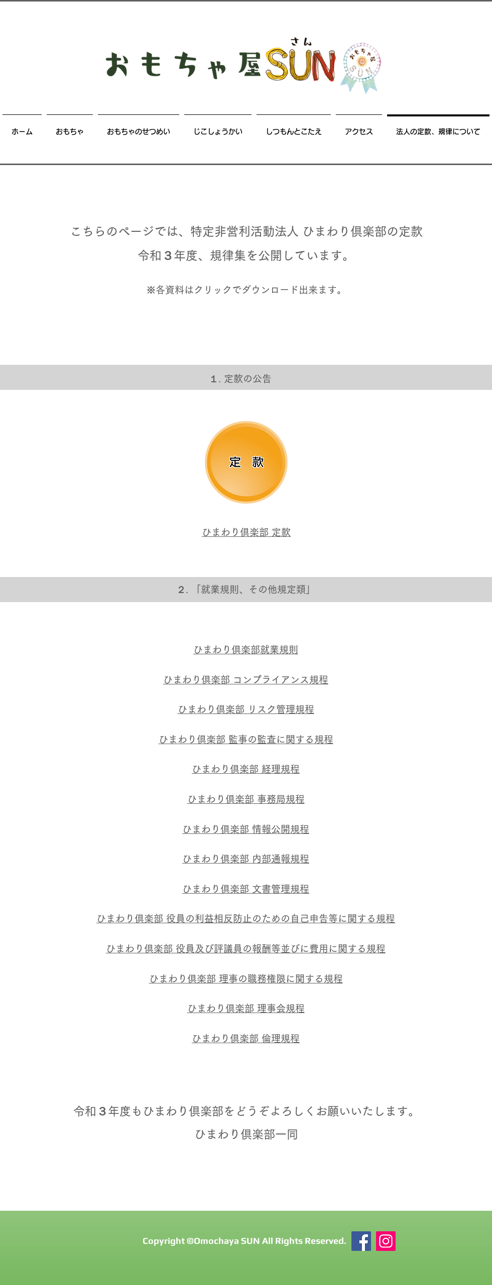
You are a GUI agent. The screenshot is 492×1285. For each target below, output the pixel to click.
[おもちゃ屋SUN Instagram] (386, 1241)
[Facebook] (361, 1241)
